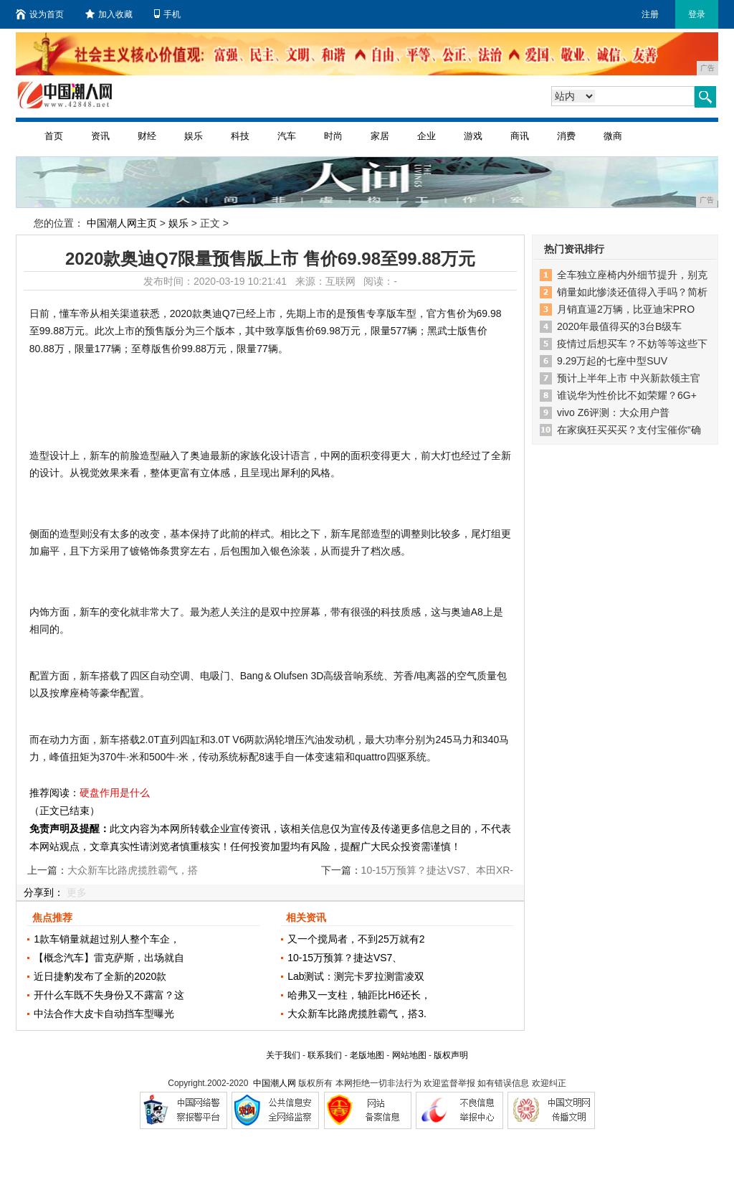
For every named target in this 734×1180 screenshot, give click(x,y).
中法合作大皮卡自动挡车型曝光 (104, 1013)
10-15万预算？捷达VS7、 (344, 957)
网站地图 (409, 1055)
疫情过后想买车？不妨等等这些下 (632, 343)
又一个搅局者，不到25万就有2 (355, 939)
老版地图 (367, 1055)
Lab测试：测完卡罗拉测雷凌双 (355, 976)
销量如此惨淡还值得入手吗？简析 (632, 292)
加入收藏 (109, 14)
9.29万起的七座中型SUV (612, 361)
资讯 (100, 136)
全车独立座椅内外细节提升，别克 (632, 274)
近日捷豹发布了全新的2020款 (100, 976)
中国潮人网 (274, 1083)
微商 (613, 136)
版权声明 (451, 1055)
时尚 (333, 136)
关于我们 (283, 1055)
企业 (426, 136)
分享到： (44, 892)
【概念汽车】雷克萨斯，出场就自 (109, 957)
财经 (147, 136)
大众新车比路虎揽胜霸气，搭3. (356, 1013)
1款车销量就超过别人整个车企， (107, 939)
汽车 (286, 136)
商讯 (519, 136)
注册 (650, 14)
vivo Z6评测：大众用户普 (613, 412)
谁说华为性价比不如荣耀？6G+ (627, 395)
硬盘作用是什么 (115, 792)
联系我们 (325, 1055)
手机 (167, 14)
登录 (696, 14)
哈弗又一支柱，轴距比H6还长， (359, 995)
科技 (240, 136)
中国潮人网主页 (122, 223)
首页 (53, 136)
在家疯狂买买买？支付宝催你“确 (629, 429)
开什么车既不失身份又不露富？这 (109, 995)
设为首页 (40, 14)
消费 (566, 136)
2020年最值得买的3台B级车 (619, 326)
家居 (380, 136)
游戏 (473, 136)
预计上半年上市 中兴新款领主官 (628, 378)
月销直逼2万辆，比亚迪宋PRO (626, 309)
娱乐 (193, 136)
